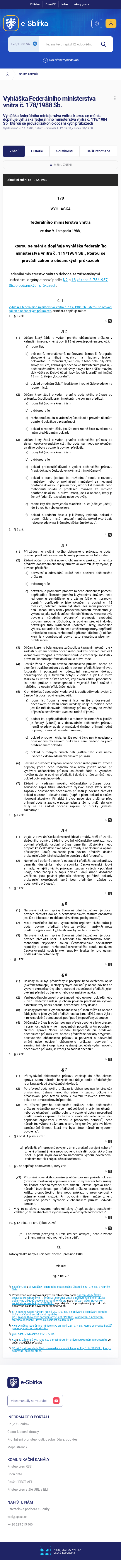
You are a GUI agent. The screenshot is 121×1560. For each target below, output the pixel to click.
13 (74, 280)
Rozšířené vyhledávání (61, 60)
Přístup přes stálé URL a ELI (27, 1489)
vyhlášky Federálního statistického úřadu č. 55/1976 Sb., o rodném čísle (61, 1288)
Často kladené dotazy (23, 1432)
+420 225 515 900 (20, 1524)
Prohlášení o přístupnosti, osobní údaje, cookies (42, 1439)
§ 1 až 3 (16, 1348)
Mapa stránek (17, 1447)
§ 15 (14, 1311)
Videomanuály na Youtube (35, 1400)
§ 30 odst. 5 (19, 1334)
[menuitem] (96, 23)
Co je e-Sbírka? (18, 1424)
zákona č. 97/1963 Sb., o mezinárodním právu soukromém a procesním (64, 1339)
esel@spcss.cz (17, 1517)
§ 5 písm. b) (19, 1286)
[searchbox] (68, 44)
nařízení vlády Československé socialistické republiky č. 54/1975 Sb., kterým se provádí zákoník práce (61, 1350)
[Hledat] (105, 44)
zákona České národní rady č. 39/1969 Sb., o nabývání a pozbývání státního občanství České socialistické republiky (59, 1313)
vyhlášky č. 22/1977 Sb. (41, 1334)
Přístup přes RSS (19, 1466)
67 (20, 1339)
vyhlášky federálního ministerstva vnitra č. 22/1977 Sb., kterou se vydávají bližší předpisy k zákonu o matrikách (62, 1327)
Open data (14, 1474)
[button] (115, 98)
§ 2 (65, 280)
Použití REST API (19, 1482)
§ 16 (14, 1317)
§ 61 (14, 1325)
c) (30, 1286)
